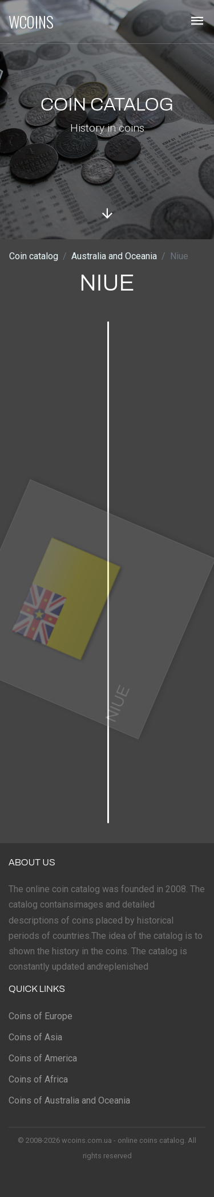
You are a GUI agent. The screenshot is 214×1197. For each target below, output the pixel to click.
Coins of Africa (38, 1079)
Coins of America (43, 1058)
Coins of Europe (40, 1016)
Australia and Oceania (114, 256)
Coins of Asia (35, 1037)
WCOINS (31, 21)
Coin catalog (33, 256)
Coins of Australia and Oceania (69, 1100)
